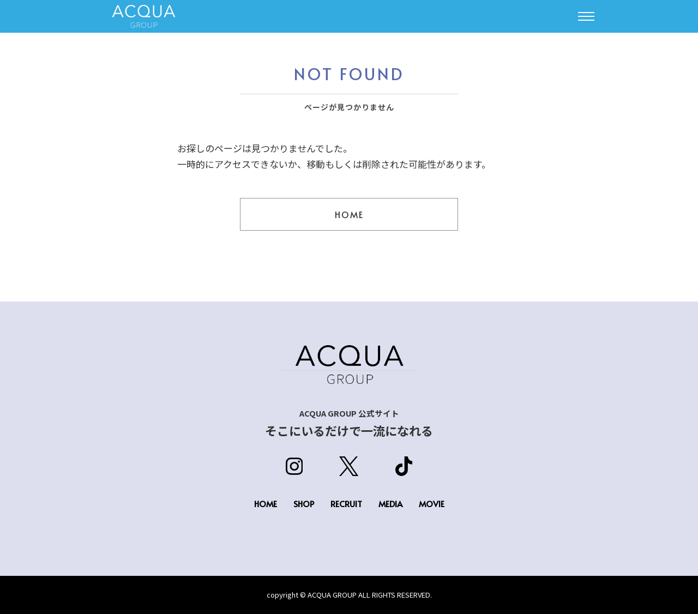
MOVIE (431, 503)
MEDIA (390, 503)
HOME (349, 214)
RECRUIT (346, 503)
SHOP (303, 503)
